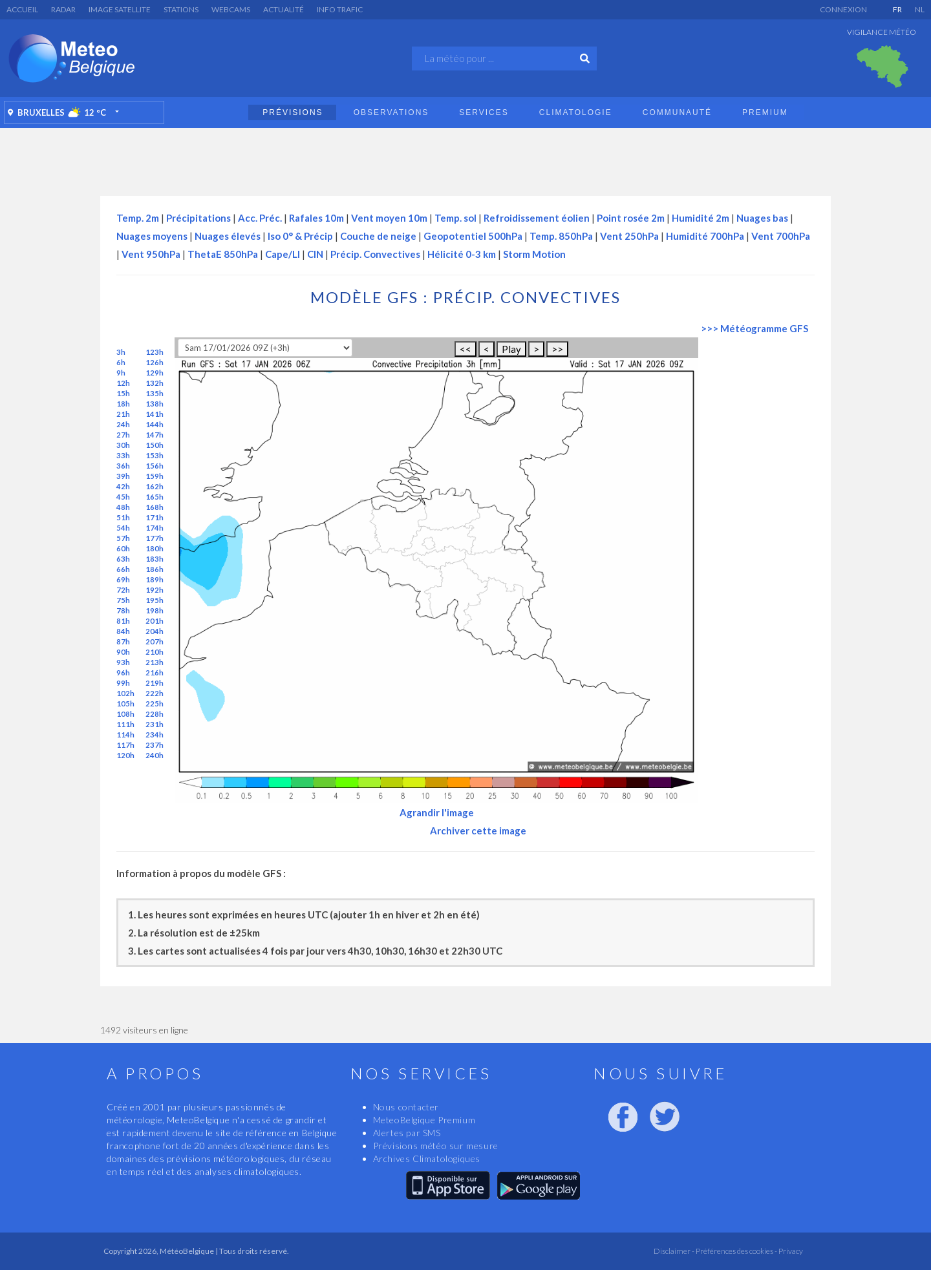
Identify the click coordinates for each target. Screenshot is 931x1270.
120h (125, 755)
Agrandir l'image (437, 812)
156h (154, 465)
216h (154, 672)
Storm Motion (534, 254)
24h (123, 424)
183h (154, 559)
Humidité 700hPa (705, 236)
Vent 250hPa (629, 236)
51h (123, 517)
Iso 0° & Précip (300, 236)
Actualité (283, 9)
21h (123, 414)
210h (154, 652)
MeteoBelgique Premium (424, 1119)
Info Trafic (340, 9)
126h (154, 362)
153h (154, 455)
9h (120, 372)
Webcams (230, 9)
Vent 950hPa (151, 254)
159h (154, 476)
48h (123, 507)
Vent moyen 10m (389, 218)
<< (465, 349)
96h (123, 672)
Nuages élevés (228, 236)
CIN (315, 254)
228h (154, 714)
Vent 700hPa (780, 236)
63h (123, 559)
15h (123, 393)
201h (154, 621)
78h (123, 610)
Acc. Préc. (260, 218)
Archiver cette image (478, 830)
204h (154, 631)
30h (123, 445)
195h (154, 600)
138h (154, 403)
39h (123, 476)
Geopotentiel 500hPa (472, 236)
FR (897, 9)
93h (123, 662)
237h (154, 745)
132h (154, 383)
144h (154, 424)
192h (154, 590)
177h (154, 538)
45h (123, 496)
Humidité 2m (700, 218)
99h (123, 683)
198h (154, 610)
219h (154, 683)
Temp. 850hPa (561, 236)
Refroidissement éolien (537, 218)
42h (123, 486)
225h (154, 703)
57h (123, 538)
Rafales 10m (316, 218)
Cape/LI (282, 254)
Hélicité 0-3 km (461, 254)
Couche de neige (378, 236)
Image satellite (120, 9)
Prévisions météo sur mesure (435, 1145)
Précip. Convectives (375, 254)
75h (123, 600)
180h (154, 548)
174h (154, 528)
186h (154, 569)
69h (123, 579)
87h (123, 641)
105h (125, 703)
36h (123, 465)
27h (123, 434)
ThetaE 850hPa (222, 254)
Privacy (790, 1251)
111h (125, 724)
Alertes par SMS (407, 1132)
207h (154, 641)
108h (125, 714)
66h (123, 569)
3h (120, 352)
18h (123, 403)
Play (511, 349)
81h (123, 621)
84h (123, 631)
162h (154, 486)
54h (123, 528)
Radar (63, 9)
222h (154, 693)
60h (123, 548)
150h (154, 445)
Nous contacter (406, 1106)
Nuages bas (762, 218)
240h (154, 755)
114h (125, 734)
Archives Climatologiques (426, 1158)
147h (154, 434)
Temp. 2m (137, 218)
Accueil (22, 9)
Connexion (843, 9)
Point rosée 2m (631, 218)
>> (557, 349)
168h (154, 507)
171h (154, 517)
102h (125, 693)
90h (123, 652)
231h (154, 724)
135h (154, 393)
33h (123, 455)
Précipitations (198, 218)
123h (154, 352)
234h (154, 734)
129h (154, 372)
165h (154, 496)
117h (125, 745)
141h (154, 414)
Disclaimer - (674, 1251)
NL (920, 9)
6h (120, 362)
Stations (181, 9)
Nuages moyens (151, 236)
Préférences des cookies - (735, 1251)
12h (123, 383)
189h (154, 579)
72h (123, 590)
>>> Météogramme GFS (754, 328)
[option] (882, 66)
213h (154, 662)
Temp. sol (455, 218)
